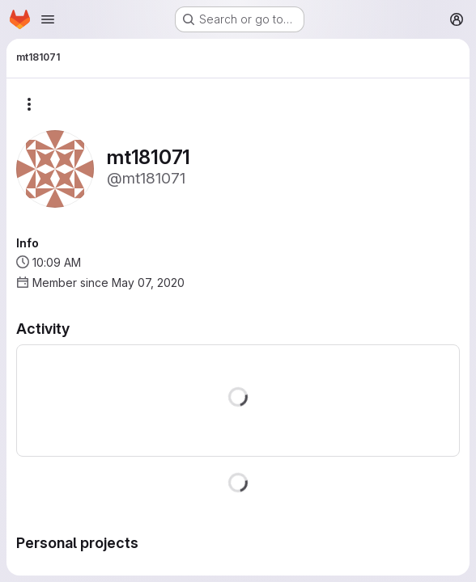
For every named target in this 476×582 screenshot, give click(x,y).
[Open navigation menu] (48, 19)
